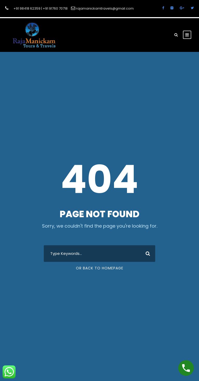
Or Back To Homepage (99, 268)
